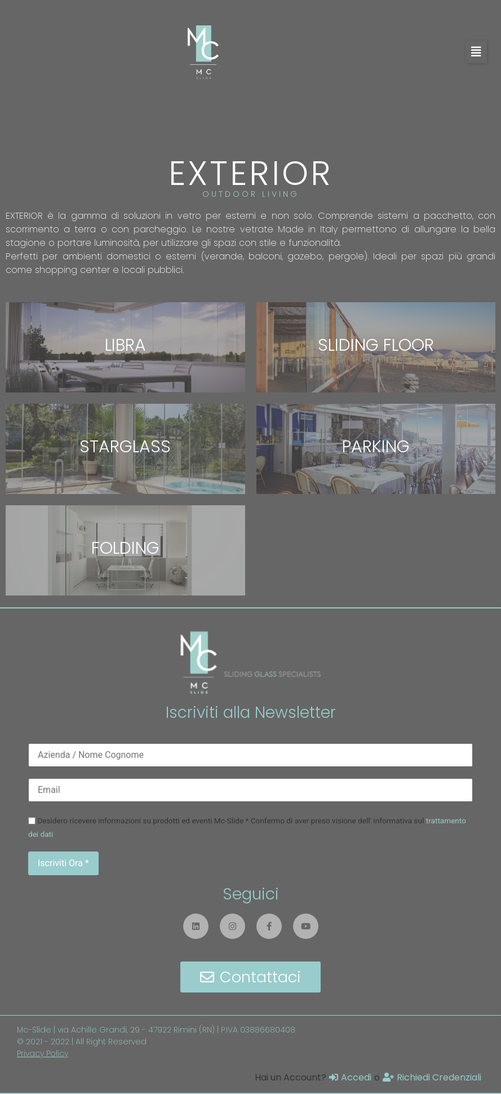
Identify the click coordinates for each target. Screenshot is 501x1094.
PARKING (376, 446)
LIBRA (125, 345)
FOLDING (125, 548)
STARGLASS (125, 446)
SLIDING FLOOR (376, 345)
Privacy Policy (42, 1053)
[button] (476, 52)
